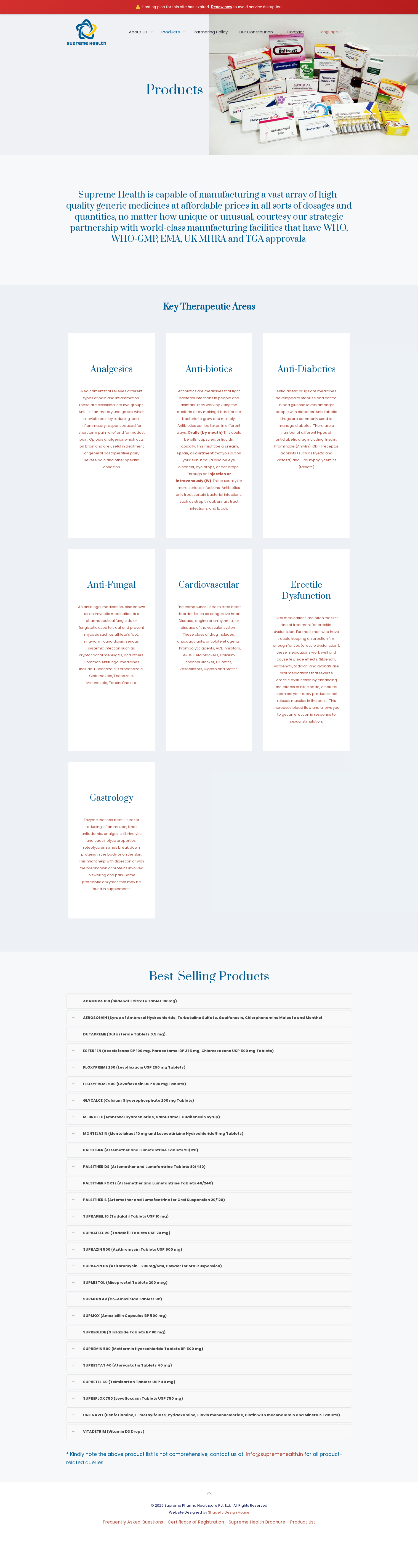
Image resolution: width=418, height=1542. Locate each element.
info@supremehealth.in (274, 1454)
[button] (209, 1001)
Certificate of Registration (196, 1522)
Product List (302, 1522)
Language (331, 31)
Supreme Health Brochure (257, 1522)
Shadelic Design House (228, 1512)
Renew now (221, 6)
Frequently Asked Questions (133, 1522)
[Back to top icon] (209, 1493)
